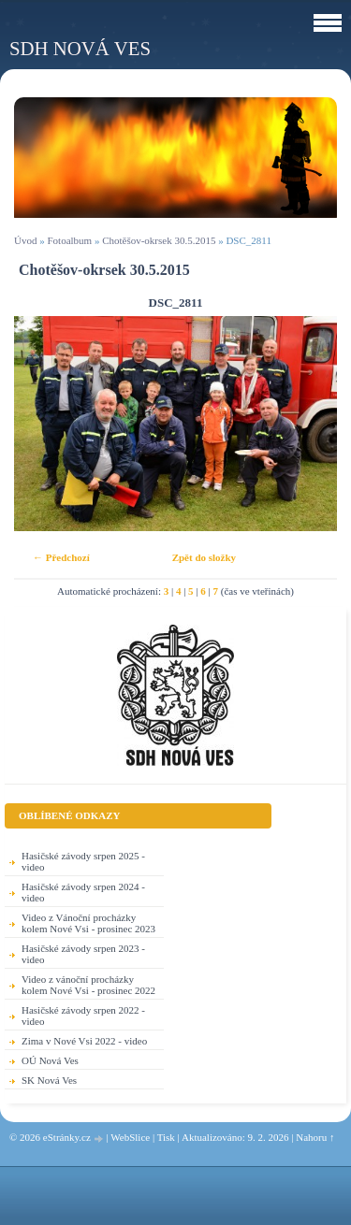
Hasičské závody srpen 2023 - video (83, 954)
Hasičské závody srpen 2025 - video (83, 861)
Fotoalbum (69, 240)
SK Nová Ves (49, 1080)
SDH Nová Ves (80, 48)
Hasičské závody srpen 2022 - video (83, 1015)
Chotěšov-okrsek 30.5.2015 (158, 240)
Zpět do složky (204, 557)
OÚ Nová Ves (50, 1060)
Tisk (166, 1137)
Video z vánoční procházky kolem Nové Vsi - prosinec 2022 (88, 984)
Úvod (25, 240)
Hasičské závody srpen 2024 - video (83, 892)
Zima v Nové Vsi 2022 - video (84, 1040)
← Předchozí (61, 557)
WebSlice (130, 1137)
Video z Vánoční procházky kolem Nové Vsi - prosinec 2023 (88, 923)
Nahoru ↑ (315, 1137)
